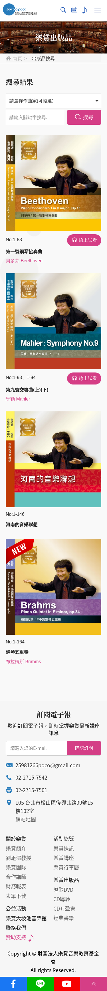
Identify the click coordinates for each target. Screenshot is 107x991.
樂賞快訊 (63, 848)
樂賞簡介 (16, 848)
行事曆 (74, 10)
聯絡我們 (16, 927)
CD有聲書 (64, 908)
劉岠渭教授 (18, 857)
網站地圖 (25, 819)
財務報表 (16, 886)
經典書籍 (63, 917)
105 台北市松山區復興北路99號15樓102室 (54, 807)
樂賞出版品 (66, 879)
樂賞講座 (63, 857)
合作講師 (16, 876)
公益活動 (16, 908)
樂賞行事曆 (66, 867)
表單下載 (16, 895)
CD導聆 (61, 899)
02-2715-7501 (31, 790)
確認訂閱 (84, 747)
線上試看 (88, 240)
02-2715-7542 (31, 777)
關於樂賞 (16, 838)
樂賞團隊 (16, 867)
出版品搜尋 (43, 58)
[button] (53, 101)
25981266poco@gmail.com (47, 765)
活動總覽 (63, 838)
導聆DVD (63, 889)
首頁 (17, 58)
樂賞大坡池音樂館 (26, 918)
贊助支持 (85, 10)
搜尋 (63, 10)
